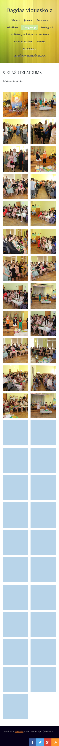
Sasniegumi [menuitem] (46, 27)
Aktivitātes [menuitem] (12, 27)
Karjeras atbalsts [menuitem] (23, 41)
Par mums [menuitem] (42, 20)
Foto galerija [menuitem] (29, 27)
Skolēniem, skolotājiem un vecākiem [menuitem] (29, 34)
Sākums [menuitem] (15, 20)
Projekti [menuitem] (41, 41)
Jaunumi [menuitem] (28, 20)
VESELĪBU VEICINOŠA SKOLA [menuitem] (29, 55)
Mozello (19, 731)
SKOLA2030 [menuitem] (29, 48)
